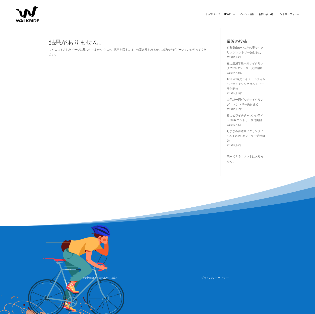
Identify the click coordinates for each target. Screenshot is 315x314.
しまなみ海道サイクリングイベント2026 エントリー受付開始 (246, 135)
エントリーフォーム (288, 14)
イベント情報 (247, 14)
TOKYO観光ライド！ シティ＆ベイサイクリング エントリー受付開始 (246, 83)
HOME (227, 14)
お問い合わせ (266, 14)
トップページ (212, 14)
